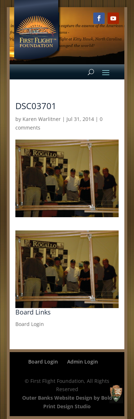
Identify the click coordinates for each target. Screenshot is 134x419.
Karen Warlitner (42, 119)
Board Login (29, 324)
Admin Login (82, 361)
